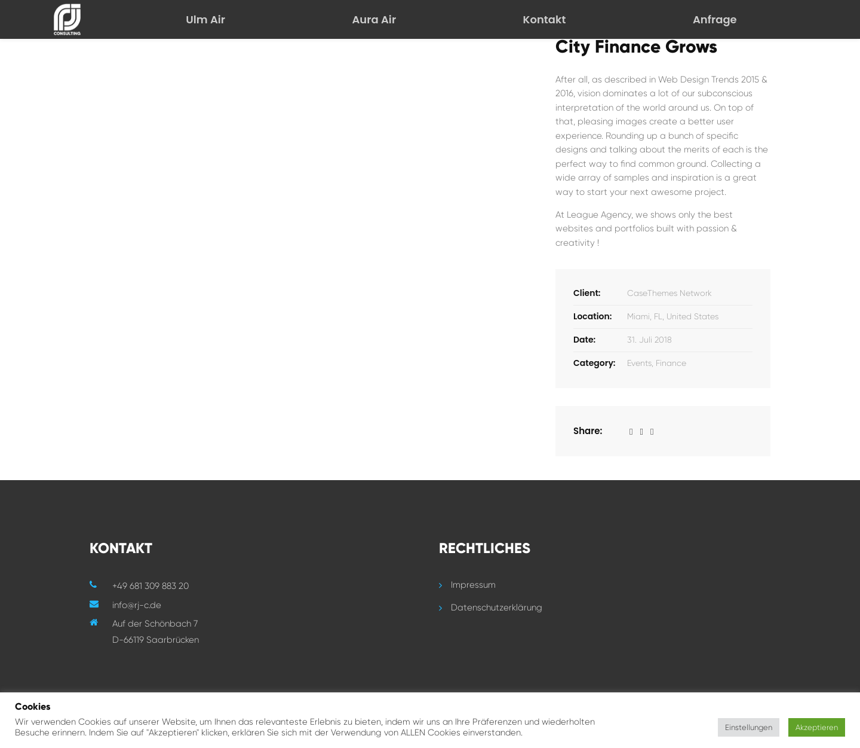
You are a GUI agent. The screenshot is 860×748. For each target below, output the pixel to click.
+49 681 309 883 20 (150, 586)
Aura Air (374, 19)
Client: (587, 293)
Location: (592, 316)
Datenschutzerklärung (496, 607)
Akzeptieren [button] (817, 727)
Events (639, 363)
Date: (584, 340)
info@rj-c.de (136, 605)
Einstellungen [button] (748, 727)
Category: (594, 363)
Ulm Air (205, 19)
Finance (671, 363)
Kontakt (544, 19)
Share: (587, 431)
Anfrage (715, 19)
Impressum (473, 584)
